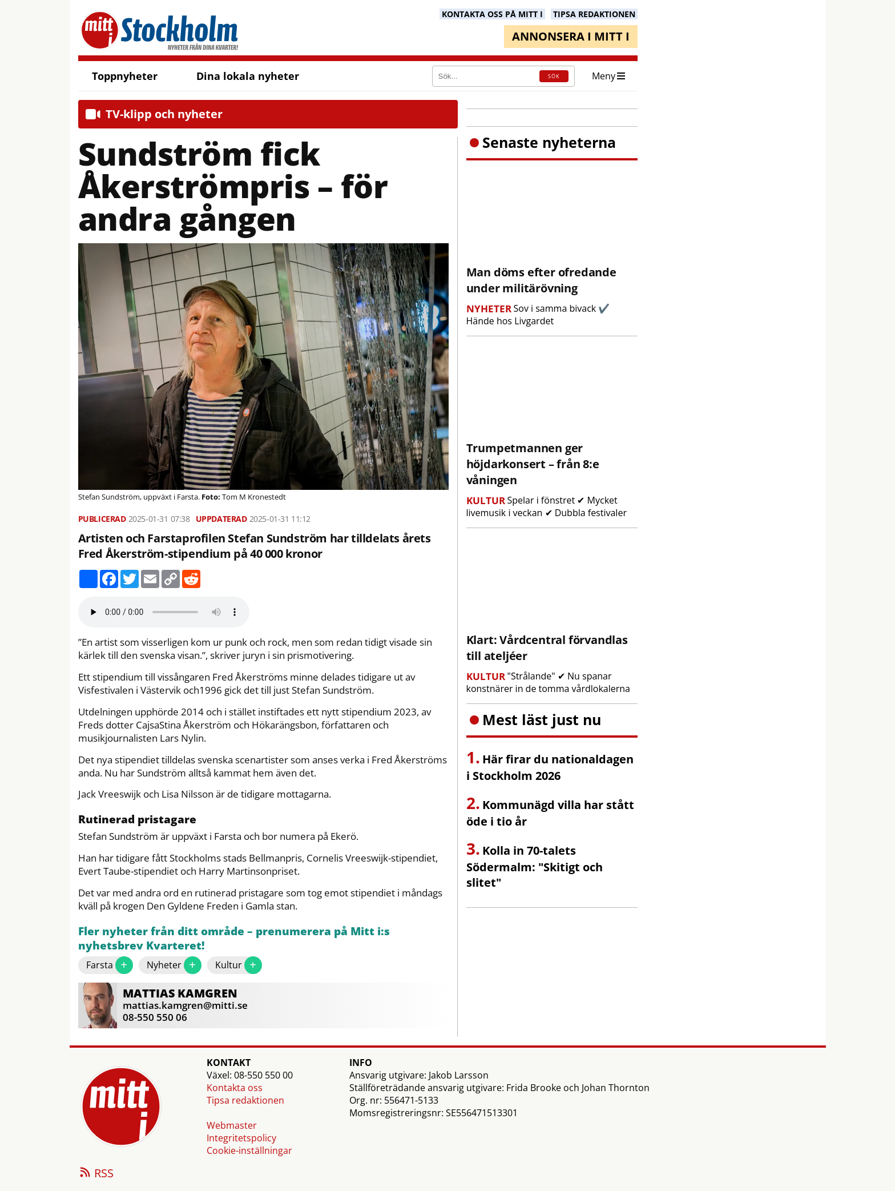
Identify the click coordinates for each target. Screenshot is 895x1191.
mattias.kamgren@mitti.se (185, 1005)
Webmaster (232, 1125)
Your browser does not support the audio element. (163, 612)
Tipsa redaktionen (245, 1100)
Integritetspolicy (241, 1138)
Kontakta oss (235, 1087)
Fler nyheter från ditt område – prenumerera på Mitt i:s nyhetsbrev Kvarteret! (234, 938)
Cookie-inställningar (249, 1150)
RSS (96, 1173)
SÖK (553, 76)
